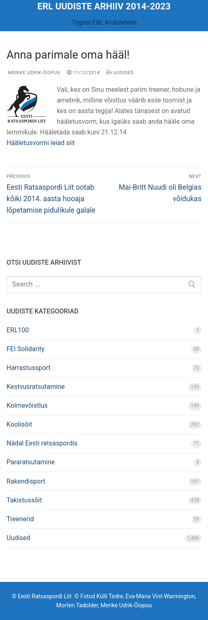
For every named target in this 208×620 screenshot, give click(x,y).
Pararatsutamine (31, 462)
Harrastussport (28, 368)
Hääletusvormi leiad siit (41, 143)
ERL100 (18, 330)
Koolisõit (19, 424)
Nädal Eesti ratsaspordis (42, 443)
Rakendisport (26, 481)
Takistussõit (24, 500)
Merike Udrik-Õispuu (34, 72)
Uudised (120, 72)
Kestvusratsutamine (36, 387)
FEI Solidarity (26, 349)
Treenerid (20, 519)
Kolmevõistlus (27, 405)
